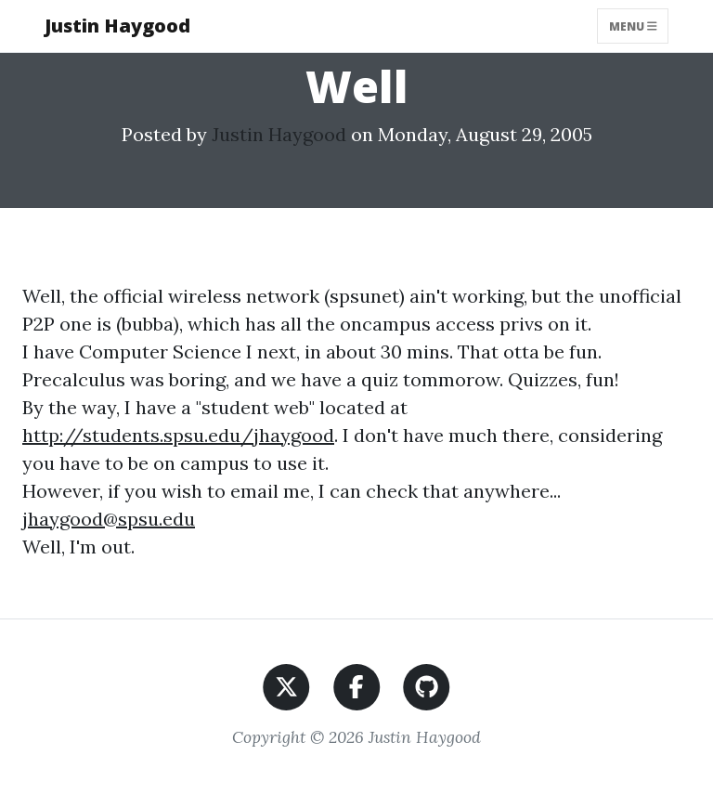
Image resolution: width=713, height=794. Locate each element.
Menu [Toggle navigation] (633, 25)
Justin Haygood (117, 25)
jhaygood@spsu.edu (108, 518)
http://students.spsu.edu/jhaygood (178, 435)
